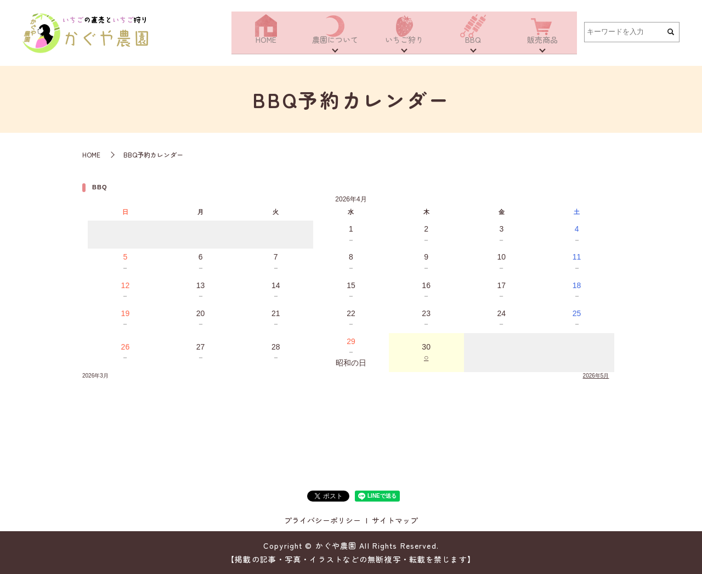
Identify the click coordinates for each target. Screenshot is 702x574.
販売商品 (542, 45)
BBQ (473, 45)
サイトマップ (395, 520)
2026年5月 (596, 376)
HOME (266, 45)
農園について (335, 45)
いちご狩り (404, 45)
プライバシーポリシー (322, 520)
